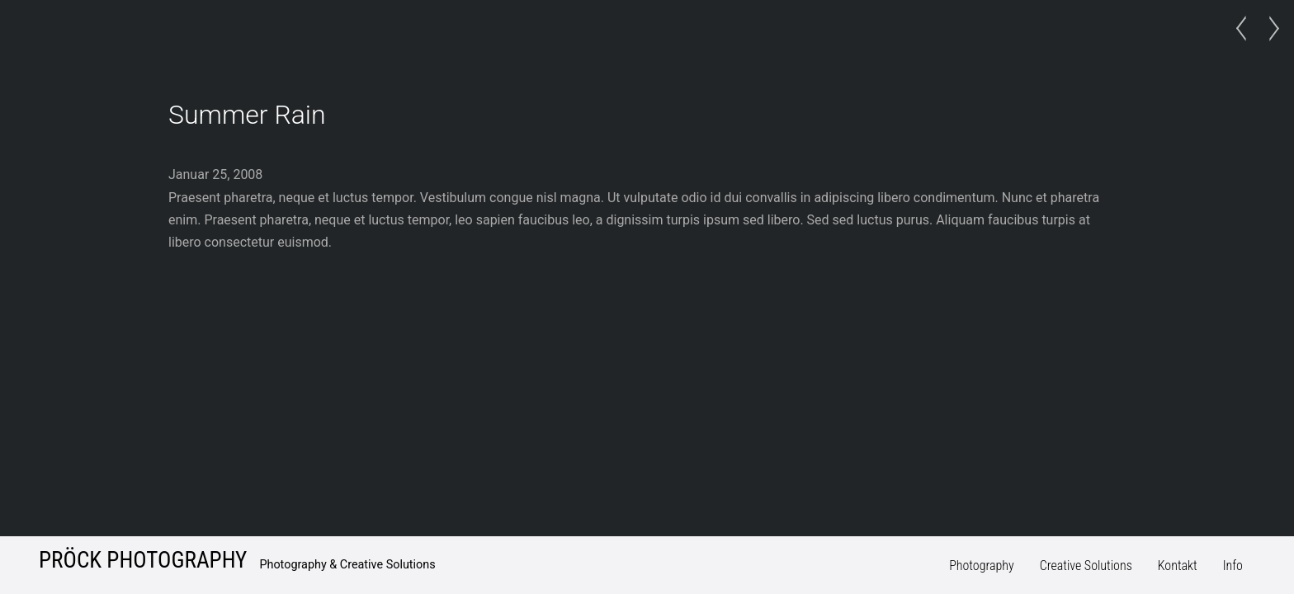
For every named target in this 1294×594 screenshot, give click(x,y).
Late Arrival (1246, 28)
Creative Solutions (1086, 565)
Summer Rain (247, 114)
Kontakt (1177, 565)
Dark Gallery (1269, 28)
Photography (981, 565)
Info (1233, 565)
